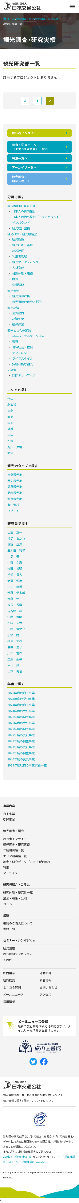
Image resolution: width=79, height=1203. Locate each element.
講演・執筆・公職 (15, 898)
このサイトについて (42, 1100)
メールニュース (13, 994)
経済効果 (18, 319)
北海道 (11, 404)
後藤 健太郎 (16, 592)
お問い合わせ (48, 987)
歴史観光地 (14, 481)
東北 (10, 411)
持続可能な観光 (22, 364)
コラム (7, 904)
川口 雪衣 (14, 653)
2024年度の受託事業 (21, 711)
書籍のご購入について (18, 923)
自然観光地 (14, 474)
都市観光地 (14, 499)
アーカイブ (10, 873)
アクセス (45, 994)
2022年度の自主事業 (21, 729)
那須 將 (13, 635)
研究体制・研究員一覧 (18, 892)
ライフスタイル (22, 358)
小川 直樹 (14, 587)
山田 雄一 (14, 532)
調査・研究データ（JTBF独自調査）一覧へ (30, 147)
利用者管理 (19, 256)
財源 (15, 279)
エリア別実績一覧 (15, 856)
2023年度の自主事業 (21, 717)
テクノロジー (21, 353)
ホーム (9, 18)
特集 (6, 867)
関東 (10, 417)
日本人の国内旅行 (24, 211)
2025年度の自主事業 (21, 693)
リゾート (13, 511)
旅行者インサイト (24, 133)
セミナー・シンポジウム (19, 940)
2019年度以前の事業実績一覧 (27, 765)
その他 (11, 370)
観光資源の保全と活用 (27, 302)
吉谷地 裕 (14, 611)
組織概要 (9, 980)
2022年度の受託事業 (21, 735)
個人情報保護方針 (13, 1095)
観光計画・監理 (22, 245)
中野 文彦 (14, 562)
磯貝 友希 (14, 641)
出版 (6, 915)
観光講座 (9, 948)
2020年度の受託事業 (21, 759)
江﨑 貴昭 (14, 617)
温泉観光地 (14, 486)
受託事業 (9, 819)
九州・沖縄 (14, 447)
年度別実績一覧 (13, 850)
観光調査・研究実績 (46, 18)
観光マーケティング (25, 262)
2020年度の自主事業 (21, 753)
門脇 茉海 (14, 623)
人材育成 (18, 268)
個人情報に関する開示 (16, 1100)
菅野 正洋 (14, 544)
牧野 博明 (14, 568)
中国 (10, 435)
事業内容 (9, 806)
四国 (10, 441)
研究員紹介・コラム (16, 884)
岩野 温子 (14, 647)
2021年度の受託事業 (21, 747)
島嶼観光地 (14, 492)
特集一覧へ (20, 158)
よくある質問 (12, 987)
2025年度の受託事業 (21, 699)
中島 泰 (13, 556)
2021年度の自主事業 (21, 741)
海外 (10, 453)
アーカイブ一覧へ (24, 167)
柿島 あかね (16, 538)
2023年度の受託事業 (21, 723)
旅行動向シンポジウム (18, 954)
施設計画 (18, 250)
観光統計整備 (21, 228)
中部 (10, 423)
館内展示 (9, 973)
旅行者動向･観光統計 (21, 206)
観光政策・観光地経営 (22, 234)
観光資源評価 (21, 296)
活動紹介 (45, 973)
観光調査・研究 (25, 18)
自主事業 (9, 814)
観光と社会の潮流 (19, 330)
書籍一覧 (9, 929)
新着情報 (45, 980)
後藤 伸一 (14, 599)
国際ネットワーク (24, 375)
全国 (10, 399)
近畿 (10, 429)
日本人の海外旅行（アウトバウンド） (37, 217)
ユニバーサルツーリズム (28, 336)
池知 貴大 (14, 574)
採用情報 (9, 1001)
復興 (15, 341)
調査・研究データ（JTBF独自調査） (27, 862)
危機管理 (18, 285)
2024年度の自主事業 (21, 705)
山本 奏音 (14, 671)
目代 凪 (13, 665)
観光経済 (13, 308)
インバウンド (21, 222)
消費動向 (18, 313)
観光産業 (18, 324)
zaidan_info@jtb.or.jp (17, 1156)
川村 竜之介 (16, 629)
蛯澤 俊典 (14, 580)
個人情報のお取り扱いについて (44, 1095)
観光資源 (13, 291)
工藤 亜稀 (14, 659)
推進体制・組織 (22, 273)
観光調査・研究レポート (21, 179)
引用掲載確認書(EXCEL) (30, 1161)
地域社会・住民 (22, 347)
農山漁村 (13, 505)
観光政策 (18, 239)
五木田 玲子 (16, 550)
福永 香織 (14, 605)
